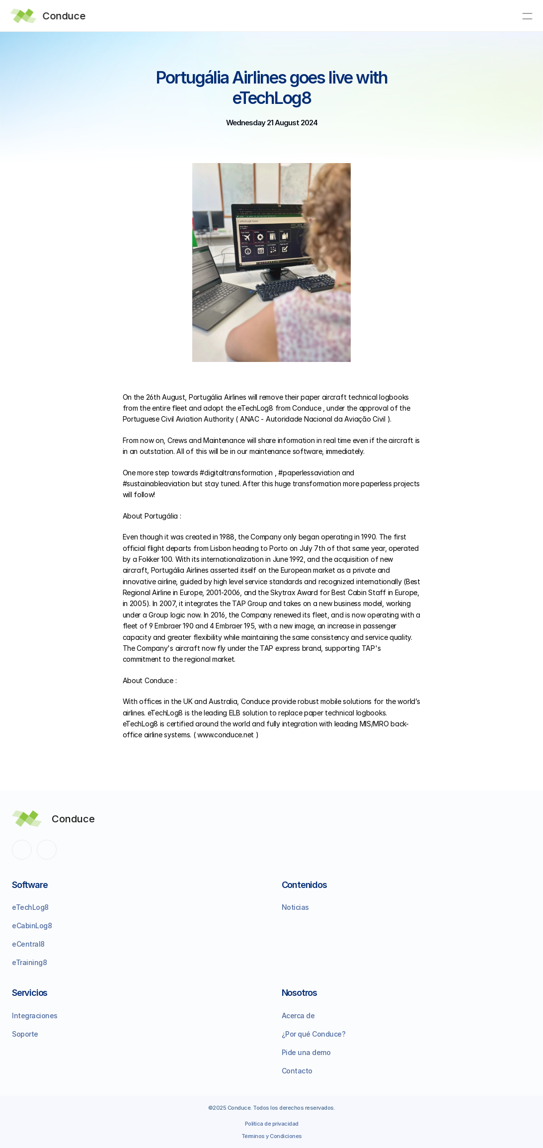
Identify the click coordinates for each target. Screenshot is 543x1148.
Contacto (297, 1070)
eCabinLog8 (32, 925)
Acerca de (298, 1015)
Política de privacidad (272, 1123)
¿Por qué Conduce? (314, 1034)
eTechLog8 (30, 907)
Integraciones (35, 1015)
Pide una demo (306, 1052)
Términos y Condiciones (271, 1136)
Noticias (295, 907)
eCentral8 (28, 944)
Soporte (25, 1034)
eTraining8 (29, 962)
